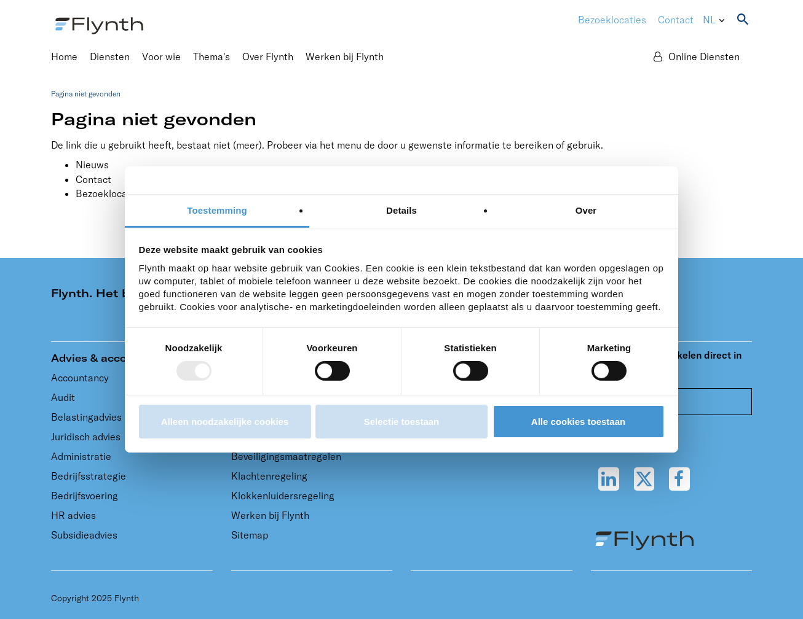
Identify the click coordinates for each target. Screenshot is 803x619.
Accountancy (80, 378)
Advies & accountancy (110, 358)
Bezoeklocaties (110, 193)
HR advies (73, 515)
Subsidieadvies (84, 535)
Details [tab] (401, 210)
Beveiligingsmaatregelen (286, 456)
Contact (676, 20)
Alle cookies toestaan (578, 421)
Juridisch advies (86, 436)
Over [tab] (586, 210)
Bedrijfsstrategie (88, 476)
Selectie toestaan (402, 421)
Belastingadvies (86, 417)
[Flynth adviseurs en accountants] (99, 24)
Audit (63, 397)
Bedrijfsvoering (84, 495)
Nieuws (92, 164)
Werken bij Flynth (270, 515)
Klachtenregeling (269, 476)
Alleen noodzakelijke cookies (225, 421)
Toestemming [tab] (217, 210)
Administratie (81, 456)
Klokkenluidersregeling (282, 495)
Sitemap (249, 535)
